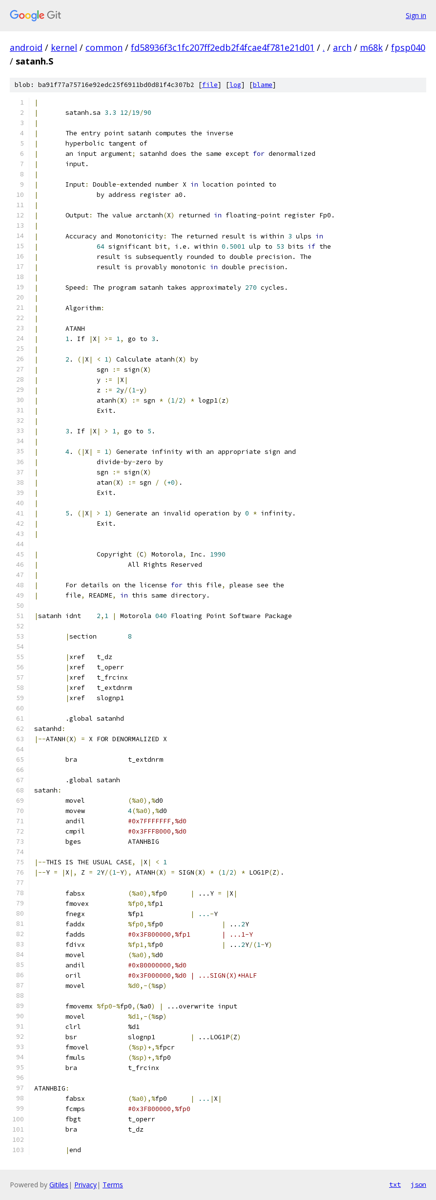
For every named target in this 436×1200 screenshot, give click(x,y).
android (26, 47)
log (235, 85)
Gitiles (58, 1184)
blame (262, 85)
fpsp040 (408, 47)
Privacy (85, 1184)
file (210, 85)
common (104, 47)
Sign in (416, 15)
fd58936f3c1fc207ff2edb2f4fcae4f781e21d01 (222, 47)
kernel (64, 47)
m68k (371, 47)
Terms (113, 1184)
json (418, 1184)
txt (395, 1184)
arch (342, 47)
